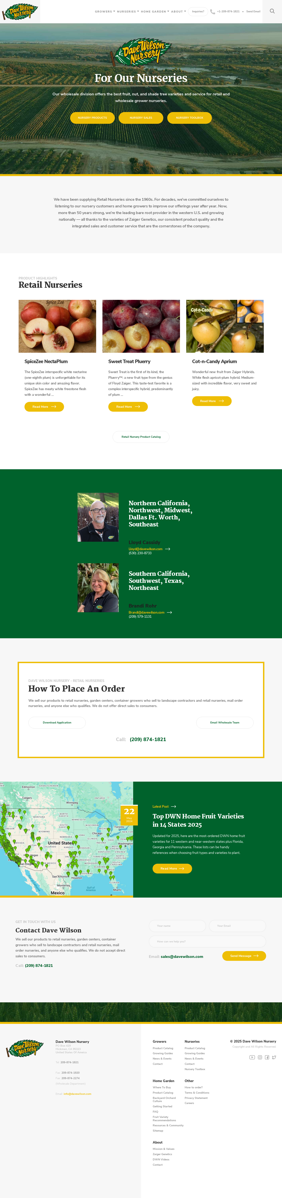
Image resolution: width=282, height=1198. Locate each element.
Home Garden (153, 12)
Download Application (57, 722)
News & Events (162, 1059)
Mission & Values (163, 1149)
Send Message (240, 956)
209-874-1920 (70, 1073)
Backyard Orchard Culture (164, 1099)
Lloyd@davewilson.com (146, 549)
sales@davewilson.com (182, 956)
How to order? (193, 1087)
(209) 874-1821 (148, 739)
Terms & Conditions (197, 1093)
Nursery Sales (141, 118)
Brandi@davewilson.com (146, 612)
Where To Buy (162, 1087)
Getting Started (162, 1106)
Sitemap (158, 1131)
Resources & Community (168, 1125)
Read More (40, 407)
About (177, 12)
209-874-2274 (70, 1078)
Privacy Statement (196, 1098)
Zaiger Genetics (162, 1154)
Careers (189, 1103)
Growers (103, 12)
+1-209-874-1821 (225, 11)
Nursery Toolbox (189, 118)
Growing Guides (163, 1053)
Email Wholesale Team (224, 722)
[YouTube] (252, 1057)
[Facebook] (267, 1057)
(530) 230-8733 (140, 553)
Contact (158, 1064)
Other (189, 1081)
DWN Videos (161, 1159)
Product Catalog (163, 1048)
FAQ (155, 1112)
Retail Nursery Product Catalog (141, 437)
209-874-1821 (70, 1062)
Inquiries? (198, 11)
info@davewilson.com (77, 1094)
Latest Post (160, 806)
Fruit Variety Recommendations (164, 1118)
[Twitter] (274, 1057)
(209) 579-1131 (140, 616)
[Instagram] (260, 1057)
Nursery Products (92, 118)
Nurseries (126, 12)
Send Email (253, 11)
